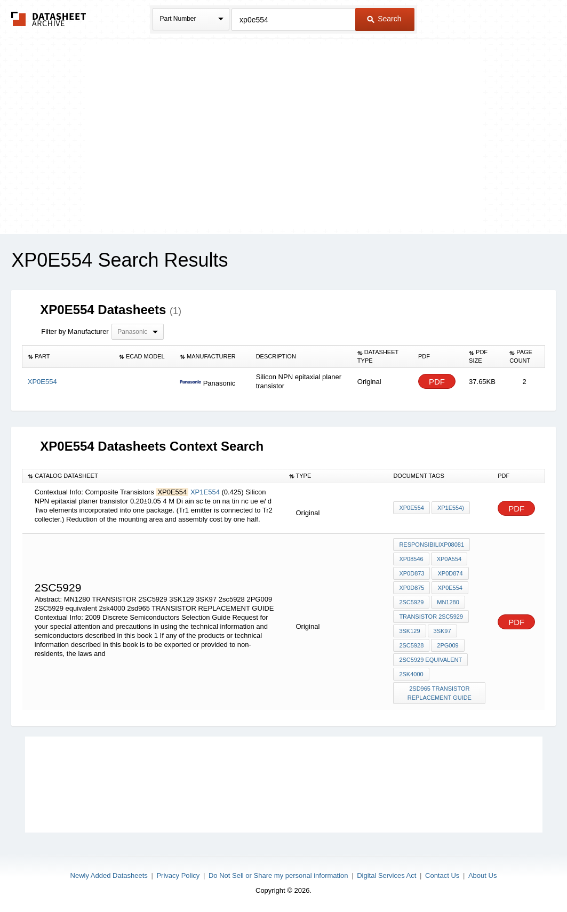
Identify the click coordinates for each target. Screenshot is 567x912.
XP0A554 (449, 559)
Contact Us (442, 875)
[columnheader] (68, 357)
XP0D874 (449, 573)
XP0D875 (411, 588)
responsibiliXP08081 (431, 544)
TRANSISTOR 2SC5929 (431, 616)
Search (384, 18)
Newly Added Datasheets (109, 875)
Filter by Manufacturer (74, 331)
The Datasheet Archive (48, 19)
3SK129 (409, 631)
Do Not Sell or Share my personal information (278, 875)
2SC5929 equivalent (430, 660)
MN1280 (448, 602)
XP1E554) (450, 508)
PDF (437, 381)
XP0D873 (411, 573)
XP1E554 (206, 492)
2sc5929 (411, 602)
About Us (482, 875)
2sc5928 (411, 645)
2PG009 (447, 645)
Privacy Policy (177, 875)
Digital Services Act (386, 875)
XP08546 (411, 559)
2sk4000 (411, 674)
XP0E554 (411, 508)
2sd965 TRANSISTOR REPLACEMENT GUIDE (440, 693)
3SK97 (442, 631)
